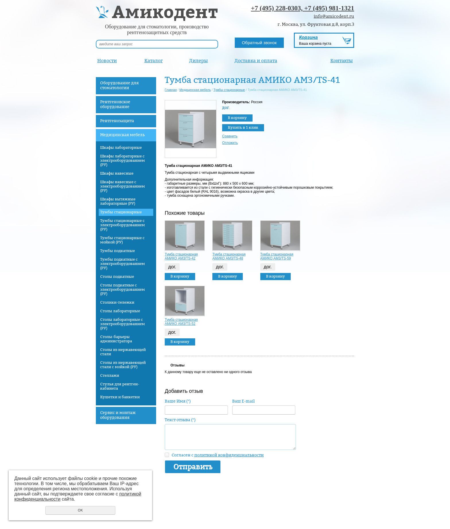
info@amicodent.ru (334, 16)
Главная (171, 89)
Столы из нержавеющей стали (123, 352)
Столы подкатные (117, 276)
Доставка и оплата (255, 60)
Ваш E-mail (243, 401)
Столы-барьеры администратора (116, 339)
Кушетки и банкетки (120, 397)
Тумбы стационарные (121, 212)
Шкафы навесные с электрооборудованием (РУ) (122, 186)
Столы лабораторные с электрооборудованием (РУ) (122, 324)
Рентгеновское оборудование (115, 104)
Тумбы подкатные (117, 251)
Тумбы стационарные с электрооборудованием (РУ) (122, 225)
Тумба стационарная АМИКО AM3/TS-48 (228, 256)
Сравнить (229, 136)
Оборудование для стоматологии (119, 85)
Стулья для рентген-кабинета (119, 386)
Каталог (153, 60)
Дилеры (198, 60)
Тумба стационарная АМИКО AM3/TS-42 (181, 256)
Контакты (341, 60)
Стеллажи (109, 375)
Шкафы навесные (116, 173)
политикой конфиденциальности (229, 455)
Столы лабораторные (120, 311)
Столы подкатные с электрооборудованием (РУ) (122, 289)
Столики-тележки (117, 302)
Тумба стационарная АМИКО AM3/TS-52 (181, 322)
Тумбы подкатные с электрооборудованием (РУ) (122, 263)
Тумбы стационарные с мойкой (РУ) (122, 240)
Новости (107, 60)
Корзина (308, 37)
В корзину (237, 118)
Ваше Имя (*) (178, 401)
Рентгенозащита (117, 120)
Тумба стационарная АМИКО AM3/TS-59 (276, 256)
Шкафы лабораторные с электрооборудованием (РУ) (122, 160)
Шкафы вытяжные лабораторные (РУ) (117, 201)
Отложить (230, 143)
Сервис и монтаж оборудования (118, 415)
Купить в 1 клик (243, 127)
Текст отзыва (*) (180, 419)
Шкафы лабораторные (121, 147)
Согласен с (218, 455)
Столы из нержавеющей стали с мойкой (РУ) (123, 364)
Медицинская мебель (122, 134)
